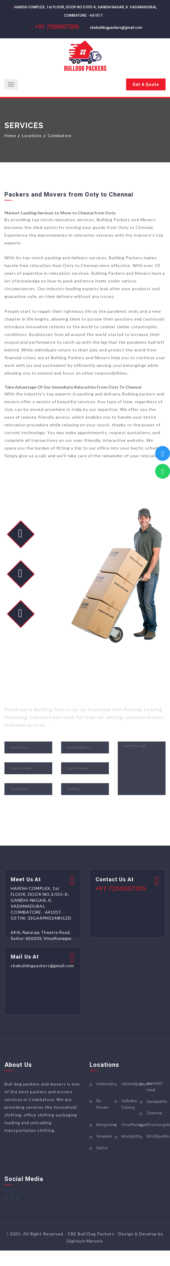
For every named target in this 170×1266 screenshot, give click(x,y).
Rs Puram (102, 1104)
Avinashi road (155, 1086)
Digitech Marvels (85, 1240)
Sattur (102, 1148)
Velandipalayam (136, 1084)
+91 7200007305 (57, 26)
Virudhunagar (134, 1124)
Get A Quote (146, 84)
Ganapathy (157, 1101)
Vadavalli (105, 1084)
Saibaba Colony (129, 1104)
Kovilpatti (130, 1136)
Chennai (154, 1113)
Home (10, 135)
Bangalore (106, 1124)
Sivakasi (104, 1136)
